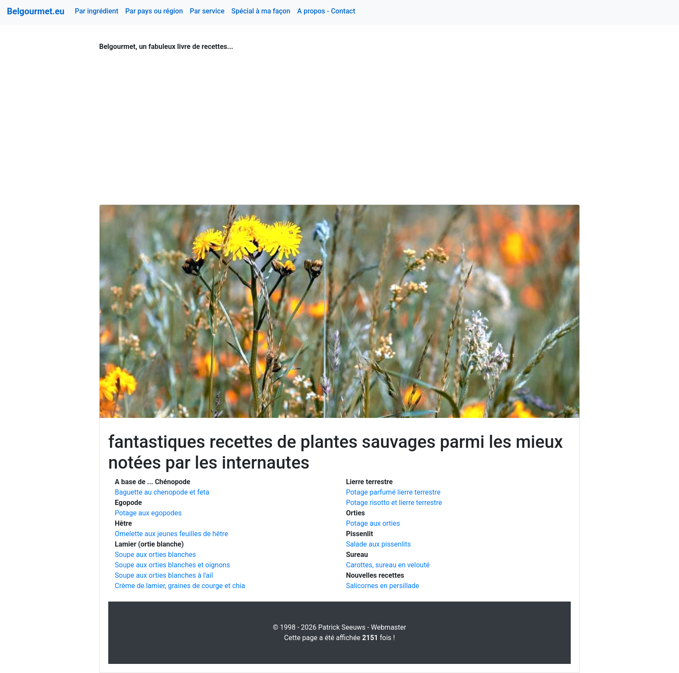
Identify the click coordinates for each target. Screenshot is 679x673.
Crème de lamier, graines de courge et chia (180, 586)
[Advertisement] (339, 123)
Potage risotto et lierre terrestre (394, 502)
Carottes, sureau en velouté (388, 565)
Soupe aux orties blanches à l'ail (164, 575)
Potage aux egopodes (148, 513)
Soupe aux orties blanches (155, 554)
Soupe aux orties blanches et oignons (172, 565)
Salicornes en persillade (382, 586)
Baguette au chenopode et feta (162, 492)
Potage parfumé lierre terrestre (393, 492)
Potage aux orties (373, 523)
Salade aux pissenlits (378, 544)
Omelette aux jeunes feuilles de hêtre (171, 534)
